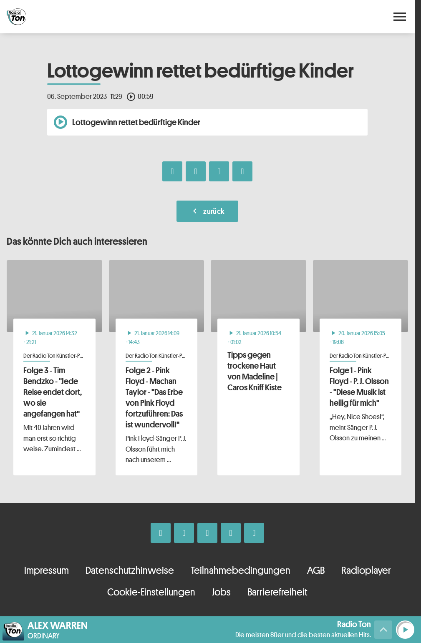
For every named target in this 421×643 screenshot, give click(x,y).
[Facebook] (161, 533)
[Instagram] (184, 533)
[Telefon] (231, 533)
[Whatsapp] (207, 533)
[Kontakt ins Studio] (254, 533)
